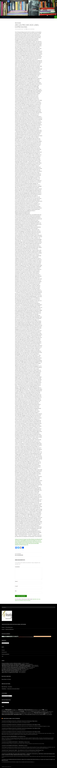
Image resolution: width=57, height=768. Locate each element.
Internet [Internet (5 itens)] (52, 711)
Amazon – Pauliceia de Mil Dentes (8, 629)
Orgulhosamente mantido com (6, 766)
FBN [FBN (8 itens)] (32, 711)
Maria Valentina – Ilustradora (7, 686)
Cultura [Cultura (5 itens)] (14, 711)
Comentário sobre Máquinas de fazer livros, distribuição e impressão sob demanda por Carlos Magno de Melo (21, 724)
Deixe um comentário (30, 29)
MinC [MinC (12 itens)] (20, 714)
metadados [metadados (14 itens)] (16, 714)
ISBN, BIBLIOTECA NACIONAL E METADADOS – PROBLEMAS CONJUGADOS (16, 665)
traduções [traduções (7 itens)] (50, 714)
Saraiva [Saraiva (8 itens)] (41, 714)
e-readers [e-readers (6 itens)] (26, 711)
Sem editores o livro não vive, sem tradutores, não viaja (11, 669)
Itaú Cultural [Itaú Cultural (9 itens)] (7, 712)
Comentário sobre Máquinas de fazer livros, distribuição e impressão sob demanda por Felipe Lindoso (19, 721)
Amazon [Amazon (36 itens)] (8, 710)
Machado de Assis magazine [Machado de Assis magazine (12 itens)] (40, 713)
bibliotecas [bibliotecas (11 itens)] (32, 710)
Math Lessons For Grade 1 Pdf (25, 543)
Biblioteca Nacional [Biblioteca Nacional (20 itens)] (24, 710)
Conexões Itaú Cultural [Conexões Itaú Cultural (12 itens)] (7, 711)
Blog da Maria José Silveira (6, 679)
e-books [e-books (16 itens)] (22, 711)
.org (2, 656)
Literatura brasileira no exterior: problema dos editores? (11, 663)
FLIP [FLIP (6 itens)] (41, 711)
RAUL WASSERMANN (28, 554)
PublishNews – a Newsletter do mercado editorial (10, 688)
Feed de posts (4, 652)
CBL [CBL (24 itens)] (43, 710)
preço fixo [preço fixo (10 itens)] (29, 714)
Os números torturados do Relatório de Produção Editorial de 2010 (14, 668)
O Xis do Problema (6, 17)
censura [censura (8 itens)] (46, 709)
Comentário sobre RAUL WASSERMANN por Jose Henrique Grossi (13, 736)
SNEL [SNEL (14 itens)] (44, 714)
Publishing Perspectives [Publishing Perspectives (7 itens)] (36, 714)
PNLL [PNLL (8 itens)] (26, 714)
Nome (16, 581)
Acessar (3, 650)
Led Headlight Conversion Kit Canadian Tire (29, 540)
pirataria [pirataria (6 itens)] (23, 714)
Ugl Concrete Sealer (35, 543)
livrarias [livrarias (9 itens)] (16, 712)
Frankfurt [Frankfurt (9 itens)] (44, 711)
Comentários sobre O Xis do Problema (11, 718)
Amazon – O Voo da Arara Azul (7, 627)
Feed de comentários (5, 654)
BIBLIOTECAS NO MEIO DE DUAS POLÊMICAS (10, 670)
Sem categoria (18, 22)
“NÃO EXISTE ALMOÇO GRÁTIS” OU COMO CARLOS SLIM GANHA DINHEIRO (16, 666)
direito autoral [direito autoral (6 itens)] (17, 711)
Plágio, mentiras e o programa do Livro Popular (10, 672)
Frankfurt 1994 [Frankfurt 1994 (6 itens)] (48, 711)
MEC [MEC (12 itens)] (12, 714)
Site (15, 590)
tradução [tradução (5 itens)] (47, 714)
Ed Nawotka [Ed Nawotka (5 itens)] (29, 711)
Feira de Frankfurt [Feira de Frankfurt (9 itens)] (36, 711)
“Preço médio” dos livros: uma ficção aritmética (10, 671)
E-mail (16, 586)
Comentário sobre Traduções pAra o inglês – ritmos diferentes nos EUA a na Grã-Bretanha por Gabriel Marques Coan (22, 750)
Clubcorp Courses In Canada (20, 539)
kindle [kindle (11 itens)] (11, 713)
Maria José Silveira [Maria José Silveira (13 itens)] (6, 714)
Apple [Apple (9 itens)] (14, 709)
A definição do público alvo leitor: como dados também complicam (13, 664)
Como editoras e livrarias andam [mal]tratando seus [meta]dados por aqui (14, 667)
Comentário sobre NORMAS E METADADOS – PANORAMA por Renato (14, 745)
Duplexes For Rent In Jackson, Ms (21, 544)
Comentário (17, 566)
